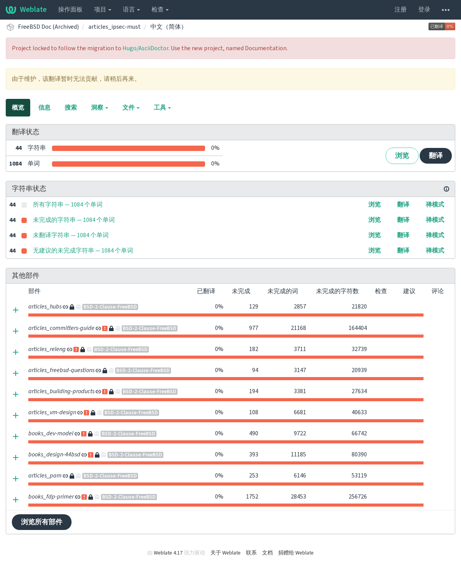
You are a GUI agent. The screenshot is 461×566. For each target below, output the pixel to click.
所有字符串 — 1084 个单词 (68, 204)
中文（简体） (168, 27)
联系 (251, 553)
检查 (160, 9)
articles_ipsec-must (114, 27)
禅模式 (435, 204)
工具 (162, 107)
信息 (44, 107)
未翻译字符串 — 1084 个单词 (71, 235)
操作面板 (70, 9)
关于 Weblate (225, 553)
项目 (102, 9)
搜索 (71, 107)
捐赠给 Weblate (296, 553)
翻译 (436, 156)
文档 (267, 553)
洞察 (99, 107)
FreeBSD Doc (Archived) (48, 27)
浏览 (402, 156)
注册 (400, 9)
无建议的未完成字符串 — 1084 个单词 (83, 250)
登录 (424, 9)
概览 (18, 107)
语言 (131, 9)
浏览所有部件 (41, 522)
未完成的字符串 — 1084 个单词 (74, 220)
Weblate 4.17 (168, 553)
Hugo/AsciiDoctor (145, 48)
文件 (131, 107)
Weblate (26, 9)
